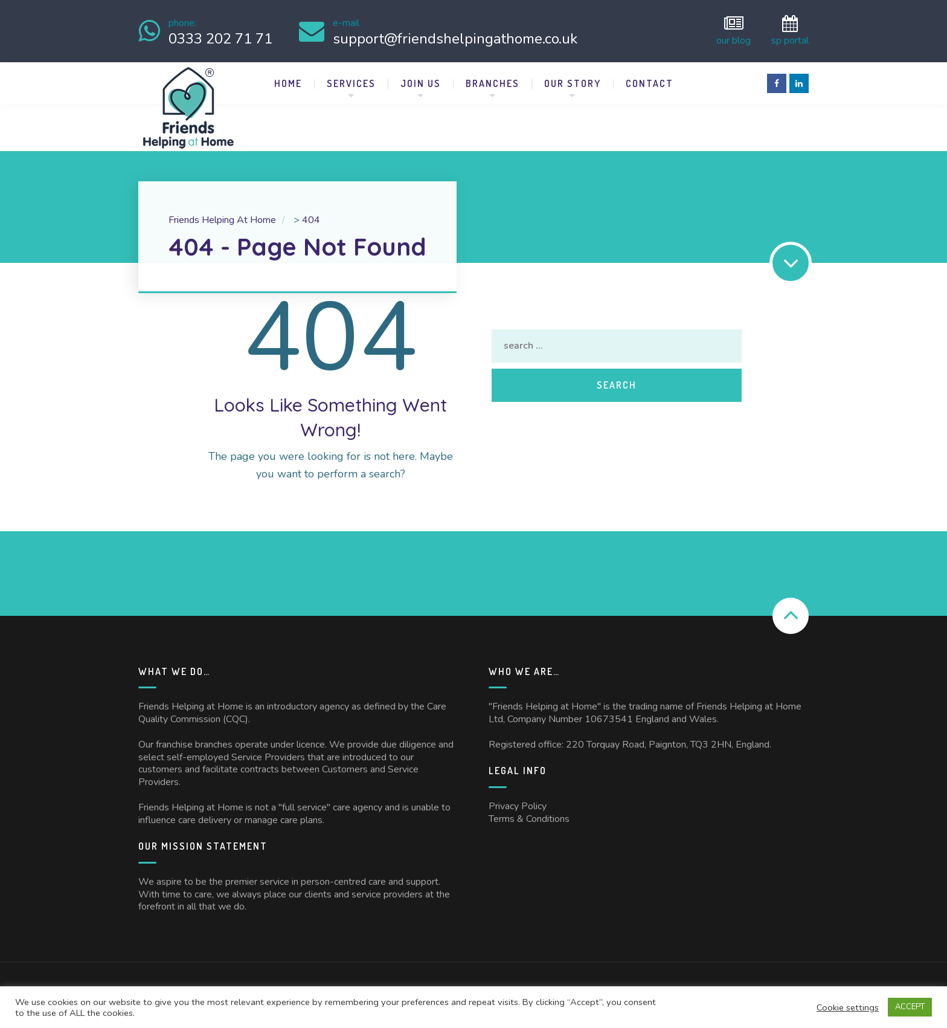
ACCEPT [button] (910, 1006)
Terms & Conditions (529, 816)
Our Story (572, 81)
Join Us (420, 81)
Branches (492, 81)
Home (288, 81)
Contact (649, 81)
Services (351, 81)
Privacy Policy (518, 803)
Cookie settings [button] (848, 1007)
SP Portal (790, 30)
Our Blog (733, 30)
